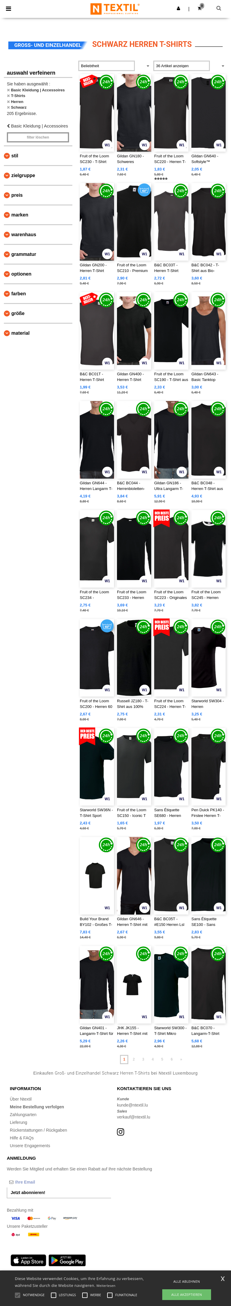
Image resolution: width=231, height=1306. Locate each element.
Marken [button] (19, 214)
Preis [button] (17, 195)
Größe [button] (17, 313)
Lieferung (18, 1122)
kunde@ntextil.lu (132, 1105)
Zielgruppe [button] (23, 175)
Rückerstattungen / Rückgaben (38, 1130)
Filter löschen (38, 137)
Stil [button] (14, 155)
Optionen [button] (21, 273)
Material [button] (20, 333)
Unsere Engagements (30, 1145)
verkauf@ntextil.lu (133, 1117)
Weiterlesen (106, 1285)
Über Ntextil (21, 1099)
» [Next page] (181, 1059)
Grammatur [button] (23, 254)
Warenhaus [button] (23, 234)
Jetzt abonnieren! (28, 1192)
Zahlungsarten (23, 1114)
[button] (178, 8)
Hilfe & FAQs (22, 1138)
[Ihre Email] (38, 1182)
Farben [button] (18, 293)
